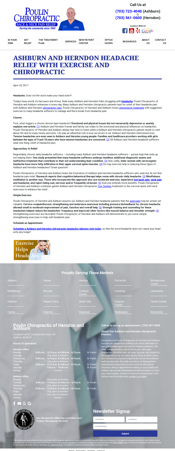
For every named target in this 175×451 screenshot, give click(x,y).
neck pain (156, 178)
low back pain (142, 178)
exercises (135, 199)
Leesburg (120, 289)
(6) (100, 206)
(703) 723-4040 (128, 11)
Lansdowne (157, 289)
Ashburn (12, 279)
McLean (47, 289)
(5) (99, 181)
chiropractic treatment (131, 106)
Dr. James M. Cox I (55, 443)
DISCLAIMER (118, 441)
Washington (121, 310)
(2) (107, 138)
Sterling (83, 279)
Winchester (157, 310)
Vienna (47, 279)
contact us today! (137, 375)
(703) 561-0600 (128, 18)
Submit (125, 432)
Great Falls (85, 300)
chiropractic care (52, 106)
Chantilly (48, 310)
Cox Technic (104, 184)
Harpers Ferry (51, 300)
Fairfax (11, 310)
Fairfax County (158, 300)
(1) (38, 125)
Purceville (120, 279)
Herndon (12, 300)
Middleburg (14, 289)
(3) (105, 159)
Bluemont (84, 310)
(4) (100, 162)
